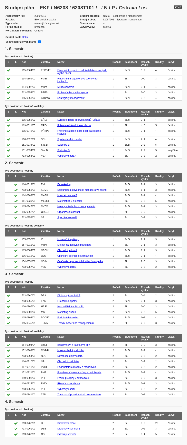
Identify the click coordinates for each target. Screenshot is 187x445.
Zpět (178, 7)
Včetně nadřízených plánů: (21, 41)
